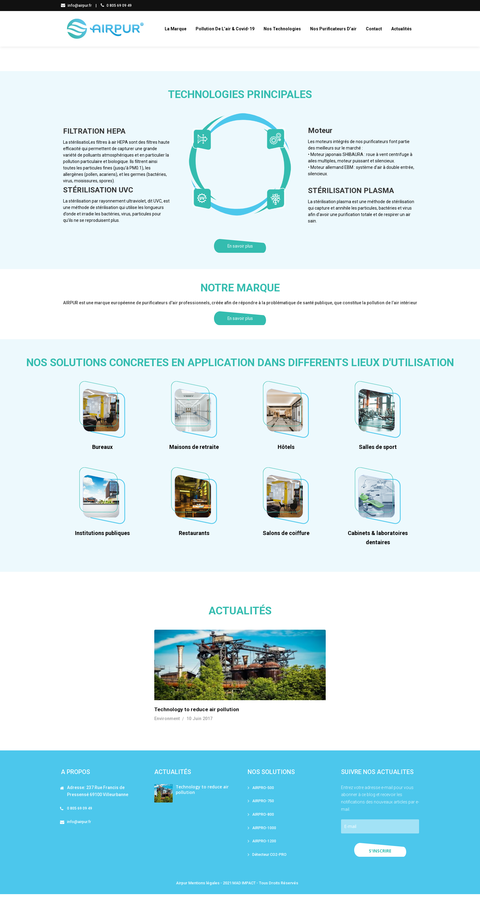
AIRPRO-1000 (264, 840)
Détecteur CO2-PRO (270, 867)
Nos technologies (285, 28)
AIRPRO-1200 (264, 853)
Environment (167, 730)
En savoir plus (240, 250)
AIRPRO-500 (263, 799)
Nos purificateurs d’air (336, 28)
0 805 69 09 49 (117, 5)
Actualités (404, 28)
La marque (178, 28)
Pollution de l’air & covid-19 (227, 28)
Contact (377, 28)
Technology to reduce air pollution (198, 721)
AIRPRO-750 (263, 812)
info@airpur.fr (77, 5)
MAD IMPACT (243, 896)
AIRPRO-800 (263, 826)
